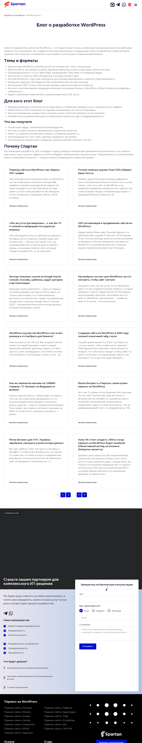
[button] (135, 4)
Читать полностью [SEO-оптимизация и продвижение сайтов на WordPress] (87, 259)
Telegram (100, 611)
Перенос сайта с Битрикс (18, 707)
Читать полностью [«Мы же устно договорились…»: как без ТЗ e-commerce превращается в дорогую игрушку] (18, 259)
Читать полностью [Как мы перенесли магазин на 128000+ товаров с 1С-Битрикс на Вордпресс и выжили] (18, 422)
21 (79, 495)
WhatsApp (116, 611)
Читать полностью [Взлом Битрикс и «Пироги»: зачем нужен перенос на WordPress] (87, 422)
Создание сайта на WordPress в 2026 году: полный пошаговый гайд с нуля (103, 335)
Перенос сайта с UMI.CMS (58, 728)
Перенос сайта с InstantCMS (19, 724)
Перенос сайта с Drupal (17, 716)
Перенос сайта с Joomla (17, 720)
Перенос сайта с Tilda (56, 716)
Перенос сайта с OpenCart (18, 732)
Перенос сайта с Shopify (17, 712)
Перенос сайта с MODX (16, 728)
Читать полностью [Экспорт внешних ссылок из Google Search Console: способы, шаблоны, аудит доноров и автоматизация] (18, 316)
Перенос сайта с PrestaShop (59, 720)
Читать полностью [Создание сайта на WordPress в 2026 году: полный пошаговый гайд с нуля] (87, 366)
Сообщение (84, 624)
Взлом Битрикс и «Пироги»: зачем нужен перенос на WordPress (103, 385)
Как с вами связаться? (89, 606)
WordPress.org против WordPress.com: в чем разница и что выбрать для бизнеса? (35, 335)
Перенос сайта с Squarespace (60, 712)
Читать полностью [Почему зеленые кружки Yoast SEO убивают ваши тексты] (87, 206)
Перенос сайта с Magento (58, 707)
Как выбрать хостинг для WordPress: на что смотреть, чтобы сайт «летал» (104, 278)
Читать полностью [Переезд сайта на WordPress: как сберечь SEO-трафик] (18, 206)
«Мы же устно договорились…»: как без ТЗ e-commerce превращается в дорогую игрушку (35, 226)
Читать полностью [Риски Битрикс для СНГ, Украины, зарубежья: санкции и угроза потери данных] (18, 482)
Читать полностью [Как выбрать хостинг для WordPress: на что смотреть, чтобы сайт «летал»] (87, 316)
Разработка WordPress (14, 15)
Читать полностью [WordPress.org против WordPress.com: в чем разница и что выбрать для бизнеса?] (18, 366)
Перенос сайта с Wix (55, 724)
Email (86, 611)
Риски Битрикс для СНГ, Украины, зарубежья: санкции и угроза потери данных (36, 441)
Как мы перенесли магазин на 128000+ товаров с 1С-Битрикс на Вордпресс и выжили (32, 386)
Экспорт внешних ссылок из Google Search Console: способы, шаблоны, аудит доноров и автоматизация (36, 280)
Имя (81, 594)
